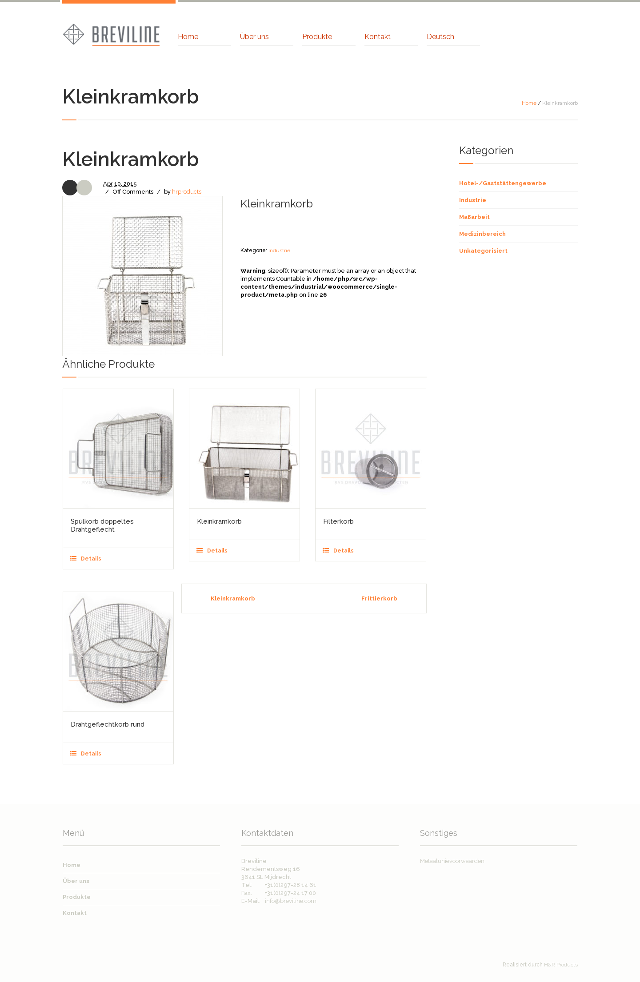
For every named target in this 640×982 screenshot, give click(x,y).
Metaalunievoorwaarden (452, 861)
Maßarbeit (474, 217)
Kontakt (75, 913)
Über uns (76, 881)
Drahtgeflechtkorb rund (107, 724)
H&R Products (561, 965)
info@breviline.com (290, 901)
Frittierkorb (379, 598)
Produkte (77, 897)
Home (529, 103)
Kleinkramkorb (219, 521)
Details (91, 559)
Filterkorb (338, 521)
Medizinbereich (482, 234)
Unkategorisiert (483, 250)
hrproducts (186, 191)
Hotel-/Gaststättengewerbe (502, 183)
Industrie (279, 250)
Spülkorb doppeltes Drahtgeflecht (102, 525)
